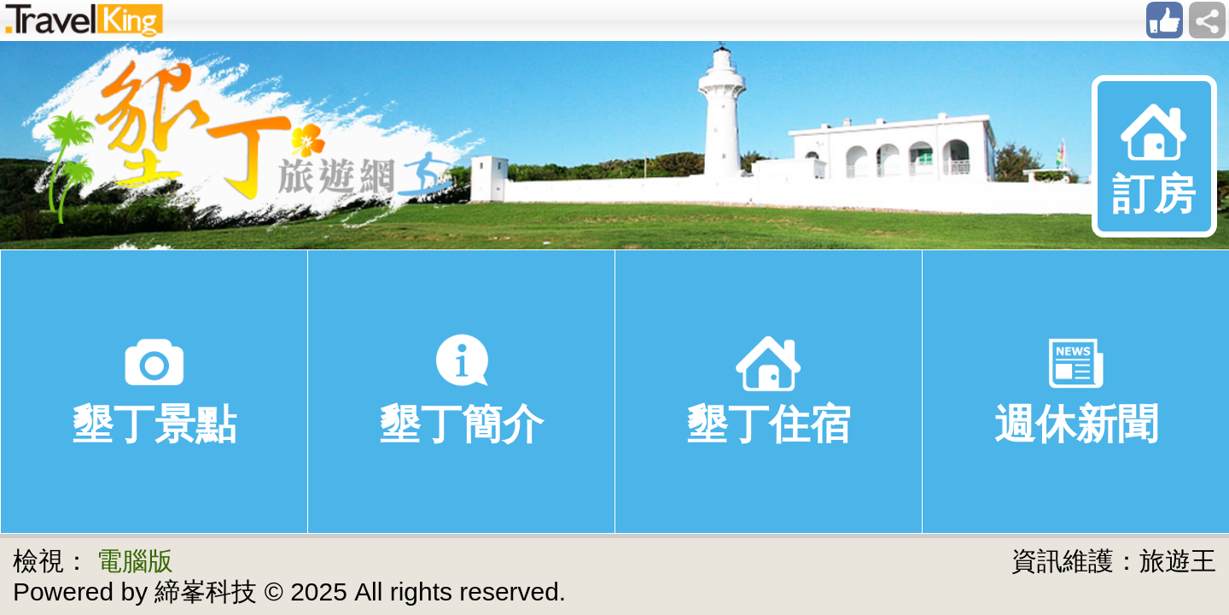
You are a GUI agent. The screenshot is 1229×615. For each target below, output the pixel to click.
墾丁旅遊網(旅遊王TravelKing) (245, 145)
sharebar (1207, 20)
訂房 (1154, 155)
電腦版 (134, 561)
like (1164, 20)
